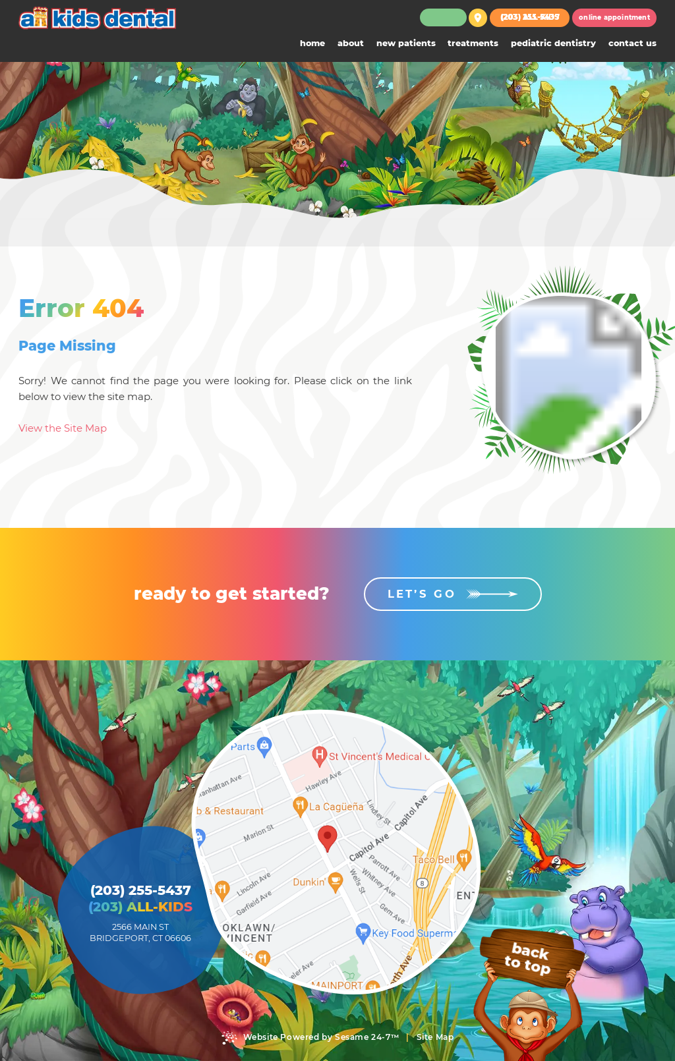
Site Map (435, 1037)
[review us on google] (448, 18)
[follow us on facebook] (437, 18)
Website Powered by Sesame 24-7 (310, 1038)
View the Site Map (62, 428)
